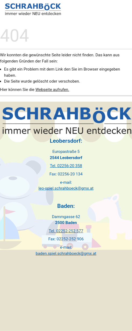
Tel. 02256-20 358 (66, 165)
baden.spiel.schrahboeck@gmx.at (66, 253)
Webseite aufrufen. (52, 89)
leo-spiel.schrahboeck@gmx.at (65, 188)
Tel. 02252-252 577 (66, 231)
